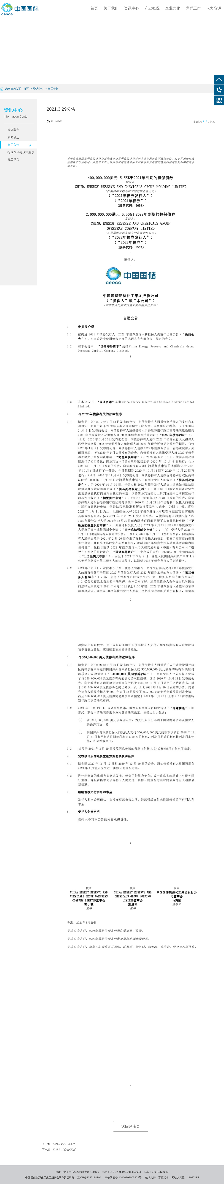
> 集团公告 (51, 88)
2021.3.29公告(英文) (64, 1143)
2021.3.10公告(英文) (64, 1149)
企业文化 (172, 8)
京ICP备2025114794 (89, 1177)
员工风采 (13, 159)
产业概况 (152, 8)
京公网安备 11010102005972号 (123, 1177)
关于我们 (111, 8)
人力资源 (213, 8)
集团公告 (13, 144)
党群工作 (193, 8)
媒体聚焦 (13, 129)
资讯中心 (131, 8)
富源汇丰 (163, 1177)
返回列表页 (130, 1126)
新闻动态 (13, 137)
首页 (94, 8)
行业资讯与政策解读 (20, 152)
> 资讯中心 (36, 88)
